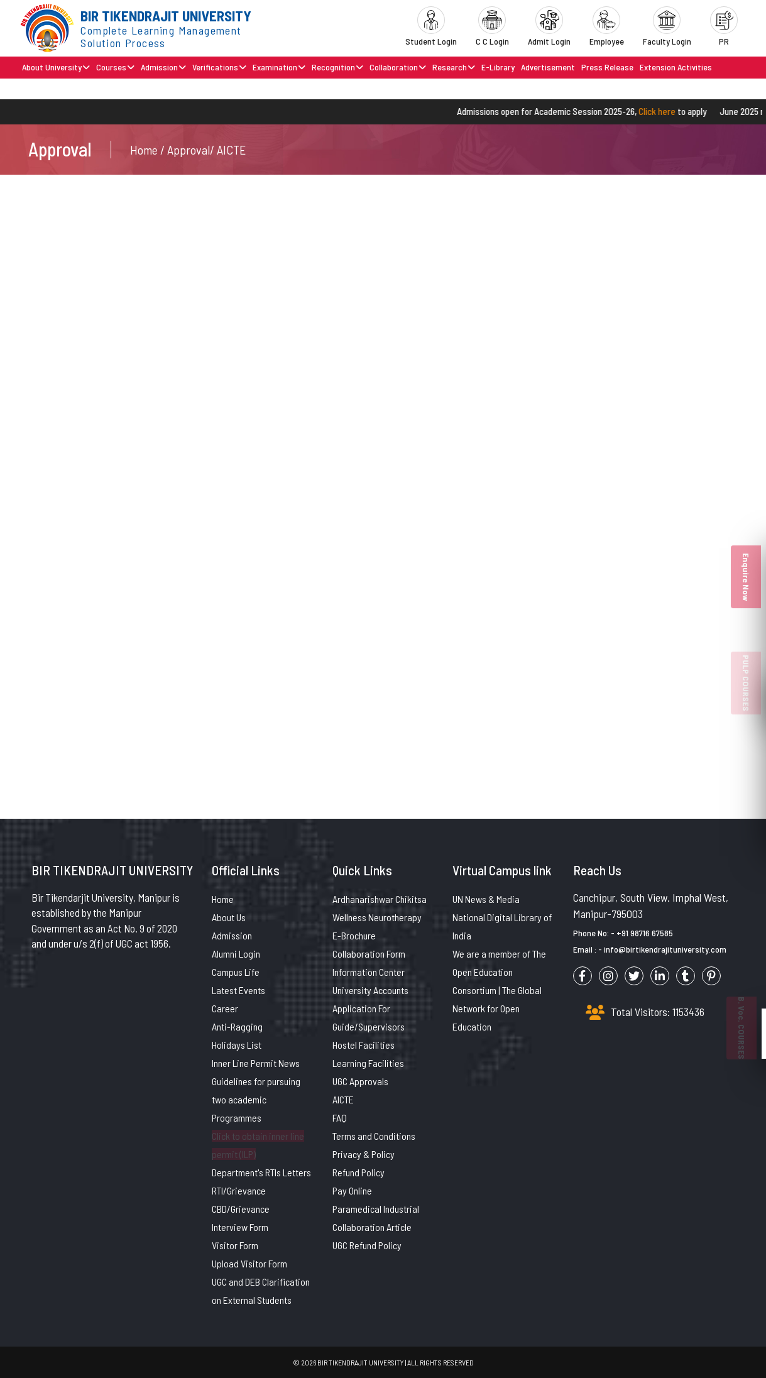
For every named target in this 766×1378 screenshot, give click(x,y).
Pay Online (352, 1190)
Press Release (607, 67)
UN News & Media (486, 899)
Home (223, 899)
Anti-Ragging (237, 1026)
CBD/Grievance (241, 1209)
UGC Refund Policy (367, 1245)
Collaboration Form (368, 954)
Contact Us (42, 88)
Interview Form (240, 1227)
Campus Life (236, 972)
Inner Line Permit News (256, 1063)
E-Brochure (354, 935)
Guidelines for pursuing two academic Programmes (256, 1099)
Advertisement (548, 67)
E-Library (498, 67)
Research (453, 67)
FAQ (339, 1118)
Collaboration (397, 67)
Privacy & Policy (363, 1154)
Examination (279, 67)
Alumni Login (236, 954)
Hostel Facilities (363, 1045)
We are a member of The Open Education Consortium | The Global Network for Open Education (499, 990)
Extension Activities (676, 67)
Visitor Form (235, 1245)
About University (56, 67)
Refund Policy (358, 1172)
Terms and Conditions (373, 1136)
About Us (229, 917)
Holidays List (236, 1045)
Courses (115, 67)
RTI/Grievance (239, 1190)
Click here (667, 111)
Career (225, 1008)
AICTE (343, 1099)
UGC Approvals (360, 1081)
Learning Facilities (368, 1063)
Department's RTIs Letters (261, 1172)
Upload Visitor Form (249, 1263)
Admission (163, 67)
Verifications (219, 67)
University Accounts (370, 990)
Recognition (337, 67)
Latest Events (238, 990)
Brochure (86, 88)
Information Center (368, 972)
